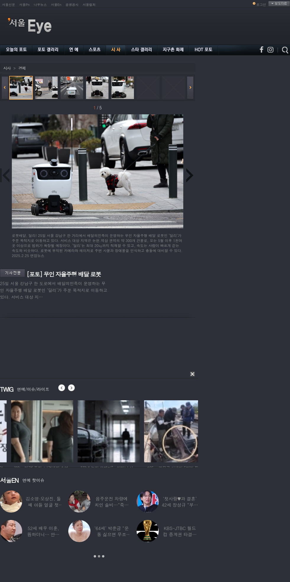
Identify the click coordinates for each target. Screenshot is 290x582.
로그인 (261, 4)
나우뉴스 (40, 4)
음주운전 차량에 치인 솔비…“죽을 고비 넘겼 (112, 504)
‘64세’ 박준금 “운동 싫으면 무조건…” (111, 534)
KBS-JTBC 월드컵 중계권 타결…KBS (180, 534)
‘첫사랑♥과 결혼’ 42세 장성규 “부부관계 (180, 504)
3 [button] (103, 556)
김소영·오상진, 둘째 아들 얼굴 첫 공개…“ (43, 504)
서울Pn (24, 4)
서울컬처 (89, 4)
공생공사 (72, 4)
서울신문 (8, 4)
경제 (21, 68)
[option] (73, 430)
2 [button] (99, 556)
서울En (56, 4)
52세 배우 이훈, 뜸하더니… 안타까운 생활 (43, 534)
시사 (6, 68)
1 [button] (95, 556)
